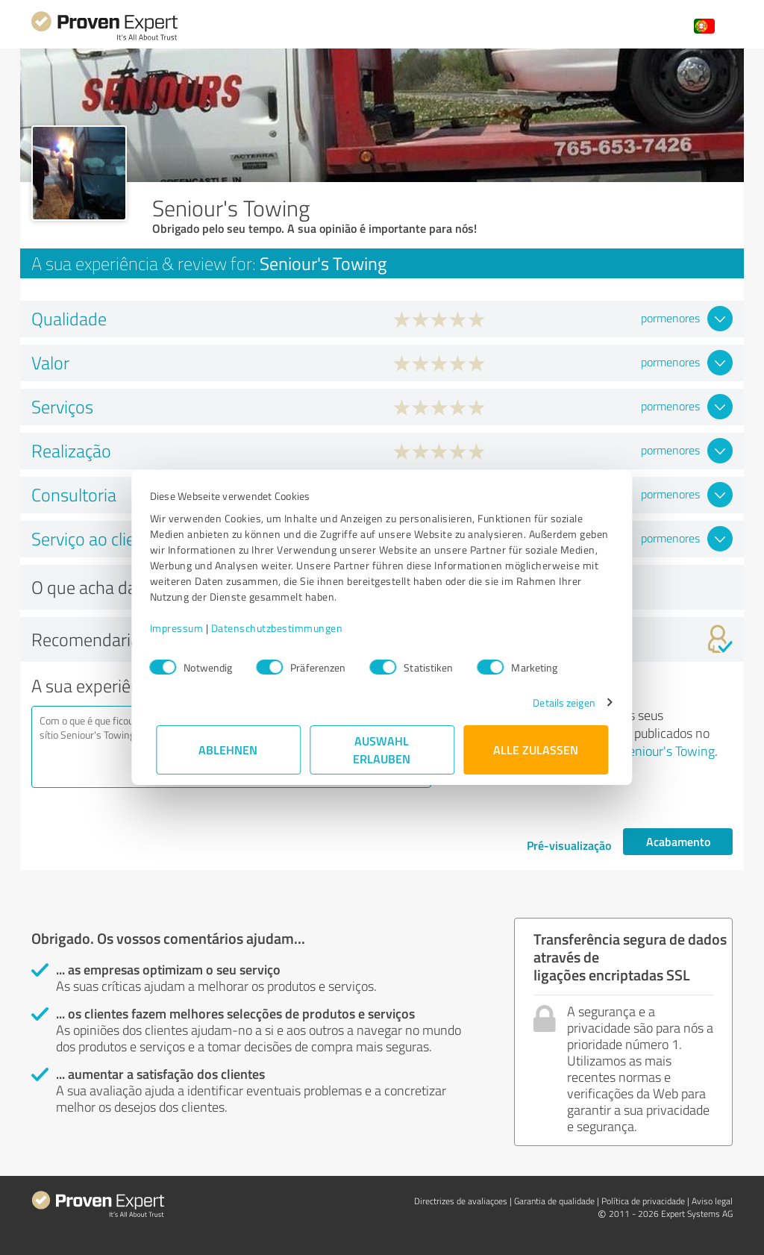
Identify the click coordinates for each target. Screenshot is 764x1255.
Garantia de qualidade (554, 1201)
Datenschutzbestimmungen (283, 628)
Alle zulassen (535, 749)
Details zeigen (558, 702)
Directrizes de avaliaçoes (460, 1201)
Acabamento (678, 841)
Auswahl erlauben (382, 749)
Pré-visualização (569, 845)
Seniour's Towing (668, 751)
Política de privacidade (643, 1201)
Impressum (183, 628)
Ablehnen (228, 749)
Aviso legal (712, 1201)
